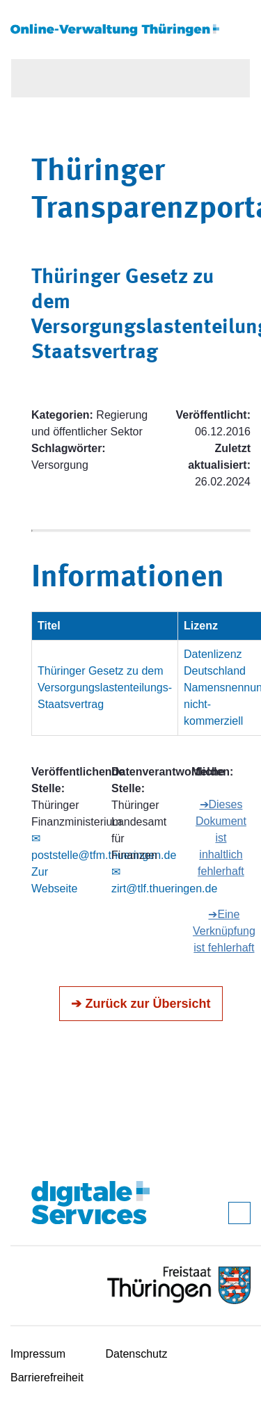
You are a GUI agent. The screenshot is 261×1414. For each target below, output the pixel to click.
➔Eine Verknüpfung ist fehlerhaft (224, 931)
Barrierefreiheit (47, 1377)
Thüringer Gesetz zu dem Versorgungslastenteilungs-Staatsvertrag (105, 687)
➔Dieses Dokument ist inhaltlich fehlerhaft (221, 837)
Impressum (37, 1354)
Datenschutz (137, 1354)
